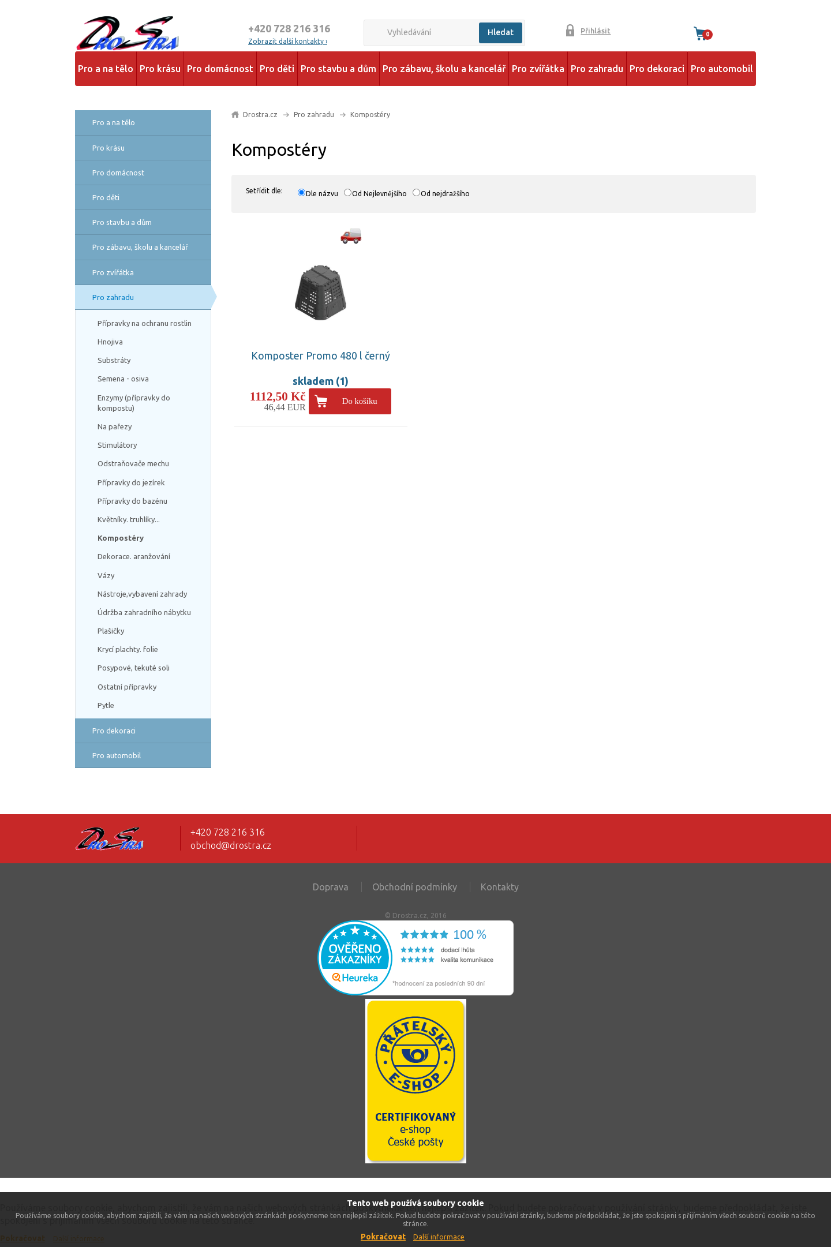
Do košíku (359, 401)
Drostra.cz (260, 114)
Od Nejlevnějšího (379, 193)
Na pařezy (115, 426)
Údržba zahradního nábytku (144, 612)
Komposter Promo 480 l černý (320, 355)
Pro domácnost (220, 68)
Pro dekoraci (657, 68)
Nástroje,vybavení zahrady (142, 594)
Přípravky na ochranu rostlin (145, 323)
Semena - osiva (123, 379)
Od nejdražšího (445, 193)
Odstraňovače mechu (133, 463)
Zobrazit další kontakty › (287, 41)
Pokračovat (383, 1236)
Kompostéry (121, 538)
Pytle (106, 705)
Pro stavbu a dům (338, 68)
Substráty (114, 360)
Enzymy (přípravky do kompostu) (134, 403)
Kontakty (500, 887)
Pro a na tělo (105, 68)
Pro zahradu (597, 68)
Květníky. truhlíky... (129, 519)
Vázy (106, 575)
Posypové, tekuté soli (134, 668)
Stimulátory (117, 445)
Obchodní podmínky (414, 887)
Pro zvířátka (538, 68)
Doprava (331, 887)
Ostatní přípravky (127, 687)
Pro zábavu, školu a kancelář (444, 68)
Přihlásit (596, 31)
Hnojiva (110, 342)
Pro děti (277, 68)
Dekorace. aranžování (134, 556)
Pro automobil (722, 68)
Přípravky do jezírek (131, 482)
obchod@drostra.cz (230, 845)
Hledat (501, 32)
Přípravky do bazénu (132, 501)
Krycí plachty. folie (128, 649)
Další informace (439, 1237)
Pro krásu (160, 68)
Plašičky (111, 631)
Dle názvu (322, 193)
